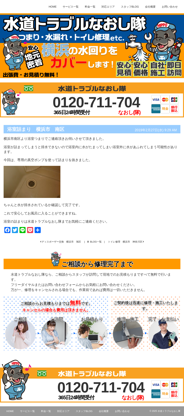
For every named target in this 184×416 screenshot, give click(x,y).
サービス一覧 (71, 6)
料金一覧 (90, 6)
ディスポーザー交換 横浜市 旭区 (61, 241)
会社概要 (150, 6)
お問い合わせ (170, 6)
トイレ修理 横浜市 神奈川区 (125, 241)
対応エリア (108, 6)
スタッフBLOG (130, 6)
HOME (53, 6)
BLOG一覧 (94, 241)
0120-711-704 (96, 102)
